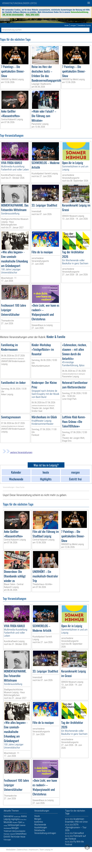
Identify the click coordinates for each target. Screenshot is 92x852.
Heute (22, 836)
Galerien (22, 825)
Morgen (15, 828)
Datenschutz (22, 849)
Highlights (15, 819)
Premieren (6, 834)
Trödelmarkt (8, 831)
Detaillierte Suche (84, 25)
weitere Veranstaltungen (17, 452)
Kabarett (12, 834)
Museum (15, 822)
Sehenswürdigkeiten (18, 831)
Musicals (8, 822)
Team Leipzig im (46, 849)
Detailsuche (39, 830)
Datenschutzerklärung (79, 12)
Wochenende (7, 828)
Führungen (7, 840)
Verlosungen (14, 825)
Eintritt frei (9, 836)
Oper (20, 822)
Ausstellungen (17, 816)
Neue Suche (20, 487)
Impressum (33, 849)
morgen (73, 25)
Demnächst (8, 816)
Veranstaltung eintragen (45, 833)
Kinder (17, 836)
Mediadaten (11, 849)
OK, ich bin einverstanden (13, 15)
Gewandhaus (20, 833)
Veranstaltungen (8, 487)
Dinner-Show (23, 819)
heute (66, 25)
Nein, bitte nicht (32, 15)
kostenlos (38, 821)
